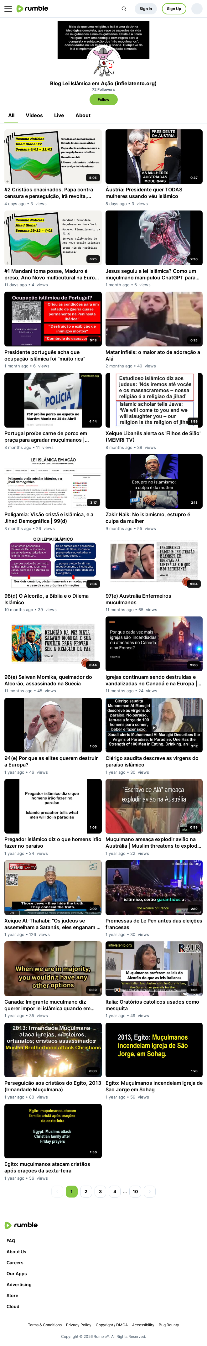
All (11, 115)
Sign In (146, 8)
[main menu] (8, 9)
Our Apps (17, 1273)
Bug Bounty (169, 1325)
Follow (103, 99)
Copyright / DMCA (112, 1325)
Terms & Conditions (45, 1325)
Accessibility (143, 1325)
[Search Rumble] (124, 8)
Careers (15, 1262)
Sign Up (174, 8)
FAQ (11, 1240)
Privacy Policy (78, 1325)
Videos (34, 115)
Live (59, 115)
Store (12, 1295)
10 (135, 1191)
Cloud (13, 1306)
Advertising (19, 1284)
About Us (16, 1251)
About (83, 115)
